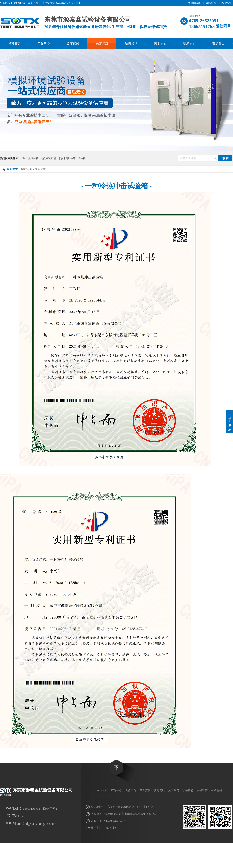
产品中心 (43, 43)
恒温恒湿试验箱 (29, 158)
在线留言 (211, 2)
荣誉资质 (102, 43)
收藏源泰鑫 (194, 2)
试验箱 (81, 158)
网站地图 (226, 2)
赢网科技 (111, 827)
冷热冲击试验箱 (67, 158)
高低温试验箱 (48, 158)
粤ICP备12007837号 (115, 820)
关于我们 (160, 43)
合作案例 (73, 43)
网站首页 (14, 43)
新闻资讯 (131, 43)
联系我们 (189, 43)
